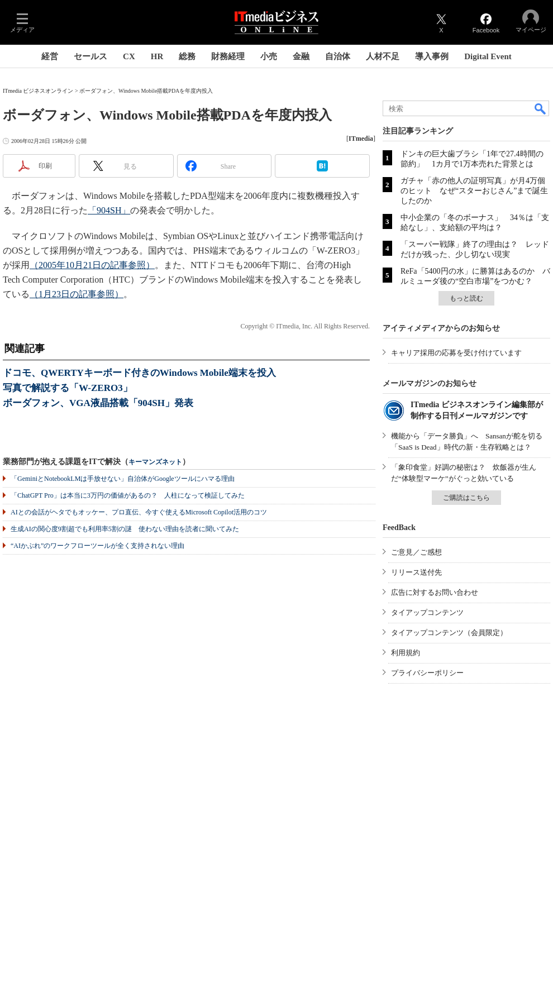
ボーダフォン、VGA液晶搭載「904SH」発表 (98, 403)
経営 (49, 56)
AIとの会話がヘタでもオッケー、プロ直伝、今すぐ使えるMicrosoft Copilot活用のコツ (139, 512)
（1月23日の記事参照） (76, 294)
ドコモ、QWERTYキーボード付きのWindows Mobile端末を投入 (139, 373)
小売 (268, 56)
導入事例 (432, 56)
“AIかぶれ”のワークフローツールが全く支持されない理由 (97, 546)
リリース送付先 (416, 572)
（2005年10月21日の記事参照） (92, 265)
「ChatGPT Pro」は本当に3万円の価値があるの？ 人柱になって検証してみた (128, 495)
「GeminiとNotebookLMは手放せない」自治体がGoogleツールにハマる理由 (123, 479)
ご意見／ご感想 (416, 552)
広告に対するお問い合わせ (434, 592)
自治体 (337, 56)
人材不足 (382, 56)
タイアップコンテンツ (427, 612)
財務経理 (228, 56)
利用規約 (405, 652)
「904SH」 (109, 210)
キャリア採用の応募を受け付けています (456, 353)
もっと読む (466, 298)
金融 (301, 56)
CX (129, 56)
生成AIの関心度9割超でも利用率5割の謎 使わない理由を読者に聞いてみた (125, 529)
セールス (90, 56)
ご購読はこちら (466, 498)
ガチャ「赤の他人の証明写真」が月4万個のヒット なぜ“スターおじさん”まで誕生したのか (474, 190)
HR (157, 56)
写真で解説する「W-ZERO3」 (67, 388)
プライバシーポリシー (427, 673)
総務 (187, 56)
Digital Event (488, 56)
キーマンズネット (155, 462)
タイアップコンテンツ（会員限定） (449, 632)
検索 (540, 108)
